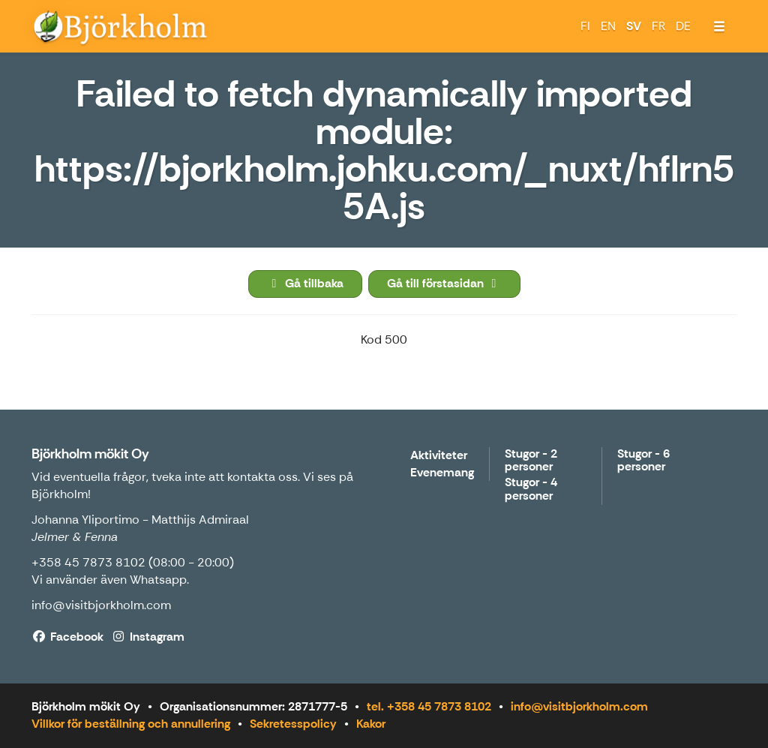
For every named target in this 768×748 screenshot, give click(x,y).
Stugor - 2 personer (531, 461)
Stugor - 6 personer (643, 461)
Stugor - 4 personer (531, 489)
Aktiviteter (438, 456)
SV (633, 26)
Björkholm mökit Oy (90, 454)
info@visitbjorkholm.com (101, 605)
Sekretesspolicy (293, 723)
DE (683, 26)
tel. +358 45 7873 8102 (429, 706)
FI (585, 26)
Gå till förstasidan (444, 283)
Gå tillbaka (305, 283)
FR (658, 26)
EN (608, 26)
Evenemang (442, 473)
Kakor (371, 723)
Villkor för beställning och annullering (131, 723)
